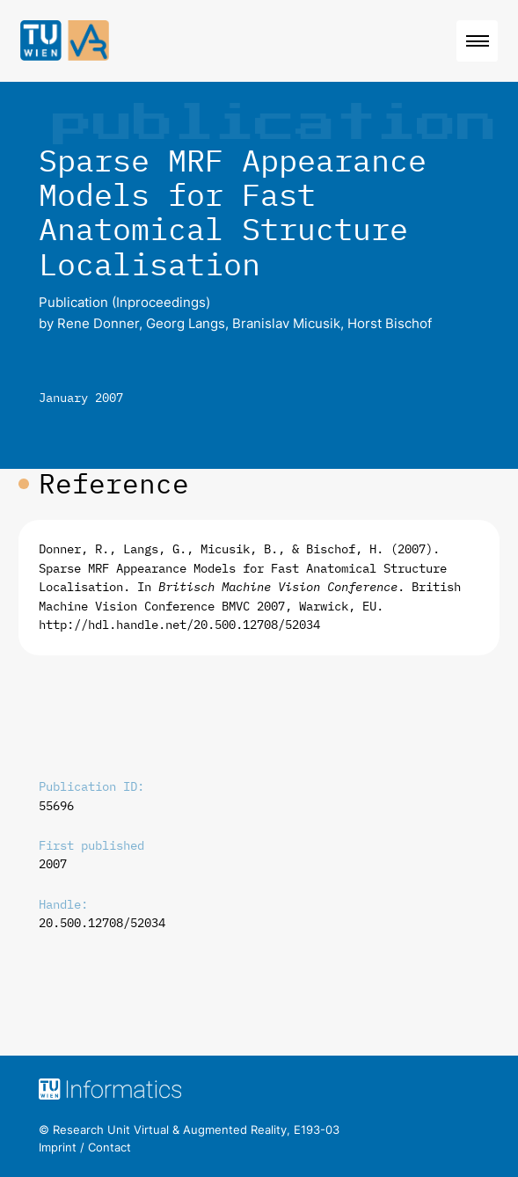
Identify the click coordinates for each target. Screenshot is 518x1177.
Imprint (58, 1147)
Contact (109, 1147)
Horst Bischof (389, 323)
